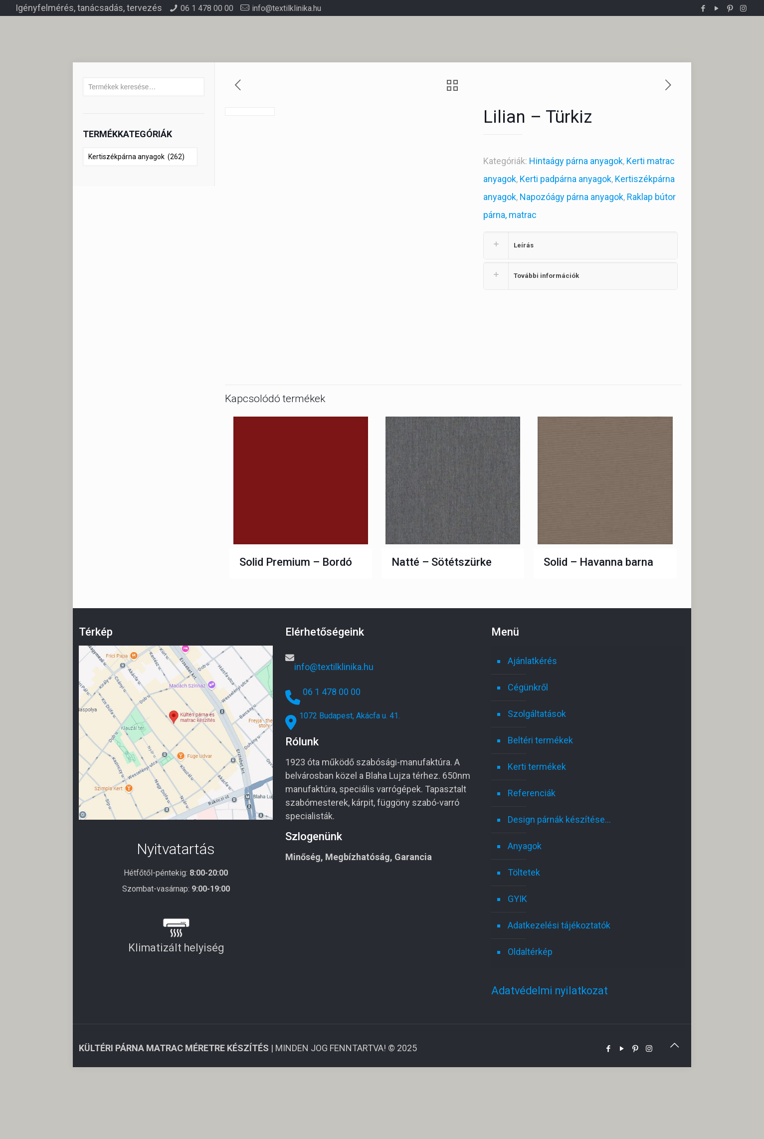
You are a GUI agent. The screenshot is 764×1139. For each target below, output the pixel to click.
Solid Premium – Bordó (295, 621)
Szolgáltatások (537, 773)
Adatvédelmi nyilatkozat (549, 1050)
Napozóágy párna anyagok (571, 197)
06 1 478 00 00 (207, 8)
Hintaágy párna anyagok (576, 161)
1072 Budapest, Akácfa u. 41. (349, 775)
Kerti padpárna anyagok (565, 179)
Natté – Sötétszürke (441, 621)
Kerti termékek (537, 826)
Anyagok (525, 905)
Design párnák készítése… (559, 879)
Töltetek (524, 931)
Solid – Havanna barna (598, 621)
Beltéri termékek (540, 799)
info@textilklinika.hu (286, 8)
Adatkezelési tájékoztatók (559, 984)
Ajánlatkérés (532, 720)
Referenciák (532, 852)
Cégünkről (528, 746)
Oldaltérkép (530, 1011)
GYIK (517, 958)
